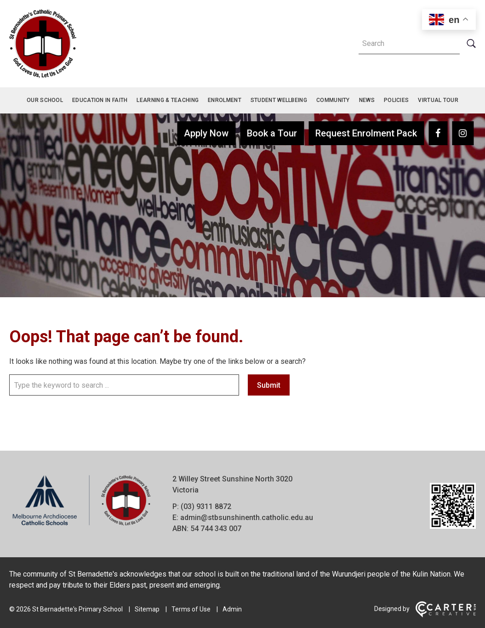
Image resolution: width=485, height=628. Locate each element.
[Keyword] (409, 43)
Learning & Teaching (168, 100)
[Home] (81, 525)
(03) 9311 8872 (206, 506)
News (367, 100)
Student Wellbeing (279, 100)
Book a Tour (272, 133)
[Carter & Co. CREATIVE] (446, 615)
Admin (232, 609)
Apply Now (206, 133)
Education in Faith (99, 100)
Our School (45, 100)
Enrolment (224, 100)
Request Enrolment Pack (366, 133)
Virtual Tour (438, 100)
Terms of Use (191, 609)
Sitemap (147, 609)
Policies (396, 100)
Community (333, 100)
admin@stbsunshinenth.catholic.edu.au (246, 517)
